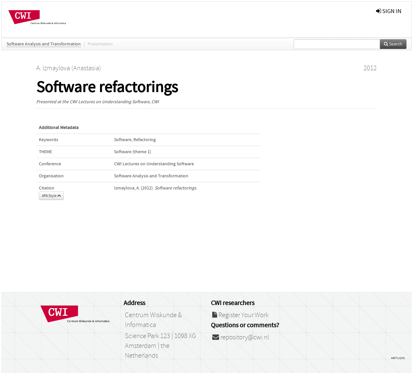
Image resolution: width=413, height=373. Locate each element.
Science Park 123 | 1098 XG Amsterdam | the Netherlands (160, 346)
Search (393, 44)
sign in (389, 11)
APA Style (51, 195)
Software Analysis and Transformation (44, 44)
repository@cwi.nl (240, 337)
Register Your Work (240, 315)
